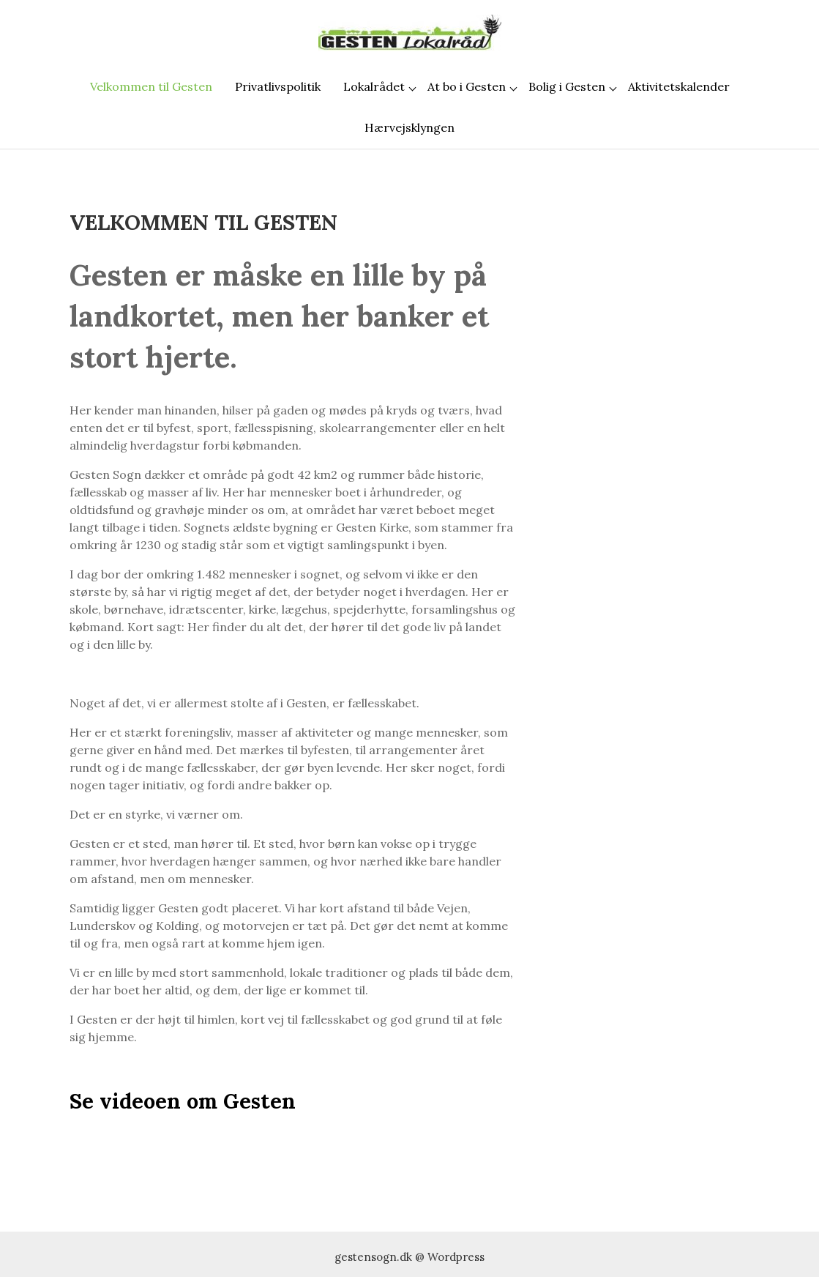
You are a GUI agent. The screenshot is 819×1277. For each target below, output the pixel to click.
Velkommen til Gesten (151, 86)
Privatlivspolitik (278, 86)
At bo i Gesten (466, 86)
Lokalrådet (374, 86)
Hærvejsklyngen (409, 127)
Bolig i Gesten (566, 86)
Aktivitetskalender (679, 86)
